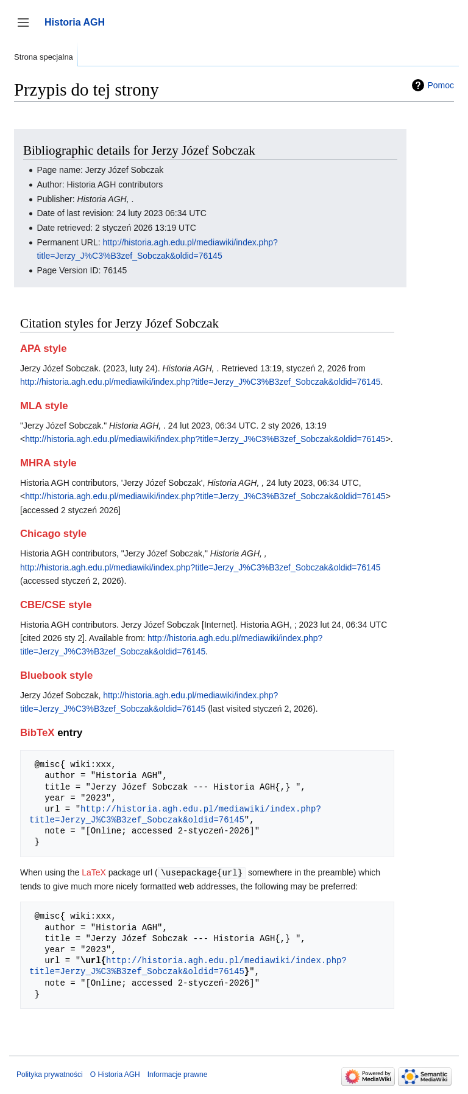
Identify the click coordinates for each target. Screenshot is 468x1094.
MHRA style (48, 463)
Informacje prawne (177, 1074)
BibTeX (37, 732)
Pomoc (440, 85)
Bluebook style (56, 675)
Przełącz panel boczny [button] (27, 28)
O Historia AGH (115, 1074)
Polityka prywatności (49, 1074)
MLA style (44, 406)
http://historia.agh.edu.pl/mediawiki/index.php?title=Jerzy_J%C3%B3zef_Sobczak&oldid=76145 (200, 382)
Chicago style (53, 533)
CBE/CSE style (56, 605)
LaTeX (94, 872)
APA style (43, 348)
